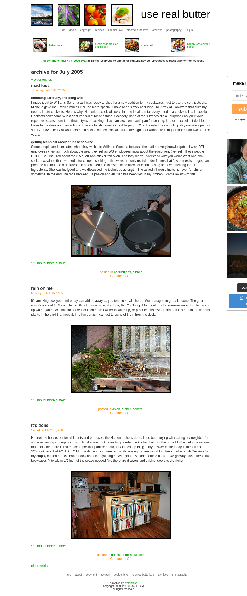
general (137, 409)
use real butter (175, 14)
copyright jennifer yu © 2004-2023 (65, 60)
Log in (189, 30)
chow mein (147, 45)
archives (157, 30)
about (72, 30)
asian (116, 409)
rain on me (42, 288)
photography (174, 30)
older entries (40, 566)
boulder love (115, 30)
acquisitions (122, 272)
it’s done (40, 425)
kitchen (139, 555)
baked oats (55, 45)
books (115, 555)
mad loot (40, 85)
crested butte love (137, 30)
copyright (85, 30)
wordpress (131, 583)
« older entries (41, 80)
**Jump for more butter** (48, 263)
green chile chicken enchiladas (106, 45)
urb (63, 30)
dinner (137, 272)
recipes (99, 30)
